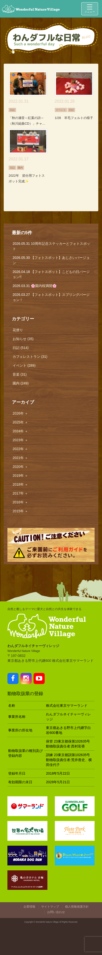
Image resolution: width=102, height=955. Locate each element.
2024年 (20, 431)
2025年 (20, 422)
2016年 (20, 502)
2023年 (20, 440)
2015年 (20, 511)
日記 (12, 110)
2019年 (20, 476)
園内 (20, 167)
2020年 (20, 467)
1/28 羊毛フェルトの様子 (74, 118)
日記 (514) (21, 348)
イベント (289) (24, 365)
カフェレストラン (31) (30, 357)
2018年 (20, 484)
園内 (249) (21, 383)
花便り (18, 330)
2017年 (20, 493)
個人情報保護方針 (77, 906)
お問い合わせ (56, 912)
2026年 (20, 413)
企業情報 (29, 906)
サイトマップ (50, 906)
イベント (61, 110)
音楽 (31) (20, 374)
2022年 (20, 449)
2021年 (20, 458)
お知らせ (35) (23, 339)
